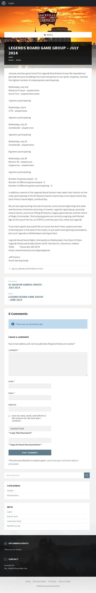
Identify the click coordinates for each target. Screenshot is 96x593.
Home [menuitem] (28, 581)
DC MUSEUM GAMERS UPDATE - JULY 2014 (26, 286)
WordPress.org (13, 526)
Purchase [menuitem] (52, 581)
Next (10, 293)
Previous (13, 281)
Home (11, 60)
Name (12, 381)
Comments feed (14, 521)
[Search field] (39, 475)
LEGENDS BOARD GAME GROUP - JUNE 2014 (25, 298)
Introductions (13, 495)
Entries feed (12, 516)
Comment (14, 350)
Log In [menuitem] (11, 3)
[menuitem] (3, 3)
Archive (40, 268)
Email (12, 393)
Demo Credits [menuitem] (65, 581)
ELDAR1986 (29, 268)
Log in (9, 511)
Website (12, 404)
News (18, 60)
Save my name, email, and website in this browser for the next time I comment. (29, 418)
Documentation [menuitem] (39, 581)
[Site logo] (48, 26)
